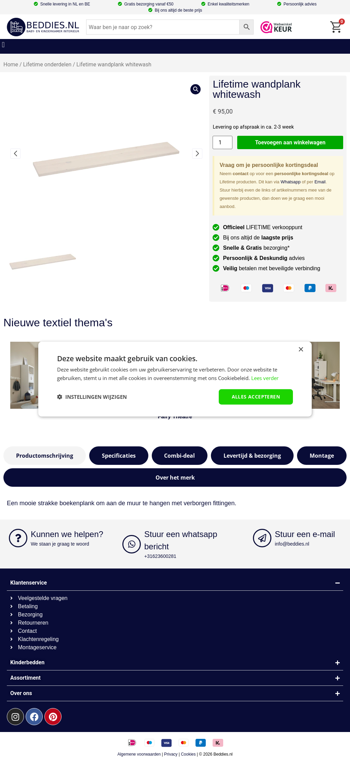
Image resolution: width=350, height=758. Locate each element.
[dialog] (175, 379)
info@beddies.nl (292, 544)
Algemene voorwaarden (139, 754)
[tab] (44, 455)
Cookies (188, 754)
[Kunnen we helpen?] (18, 538)
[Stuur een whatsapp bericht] (131, 544)
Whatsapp (291, 181)
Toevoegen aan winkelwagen (290, 142)
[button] (3, 44)
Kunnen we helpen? (67, 534)
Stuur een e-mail (305, 534)
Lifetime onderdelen (47, 64)
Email (320, 181)
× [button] (300, 349)
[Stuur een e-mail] (262, 538)
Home (10, 64)
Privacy (170, 754)
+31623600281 (160, 556)
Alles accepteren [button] (256, 396)
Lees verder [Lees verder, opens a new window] (265, 378)
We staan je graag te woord (60, 544)
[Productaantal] (222, 142)
